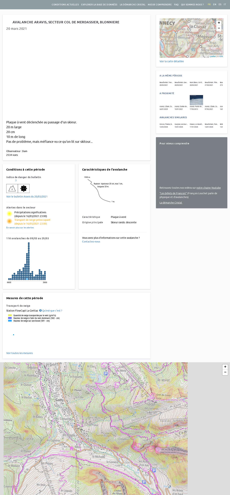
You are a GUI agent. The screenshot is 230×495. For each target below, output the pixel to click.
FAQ (176, 4)
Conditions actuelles (65, 4)
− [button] (219, 28)
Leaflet (213, 56)
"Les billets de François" (173, 193)
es (220, 4)
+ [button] (219, 23)
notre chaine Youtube (208, 187)
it (225, 4)
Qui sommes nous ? (192, 4)
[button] (50, 310)
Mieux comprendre (160, 4)
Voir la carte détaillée (172, 61)
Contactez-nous (91, 241)
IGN (221, 56)
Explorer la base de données (99, 4)
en (214, 4)
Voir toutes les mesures (19, 353)
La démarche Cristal (133, 4)
